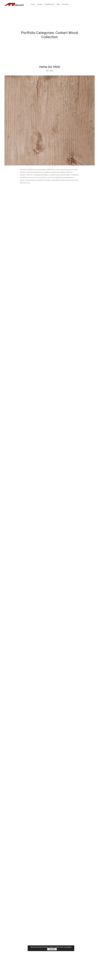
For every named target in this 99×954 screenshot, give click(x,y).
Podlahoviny (49, 4)
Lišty (58, 4)
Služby (39, 4)
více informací (67, 947)
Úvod (33, 4)
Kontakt (65, 4)
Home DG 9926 (49, 67)
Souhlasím (52, 949)
